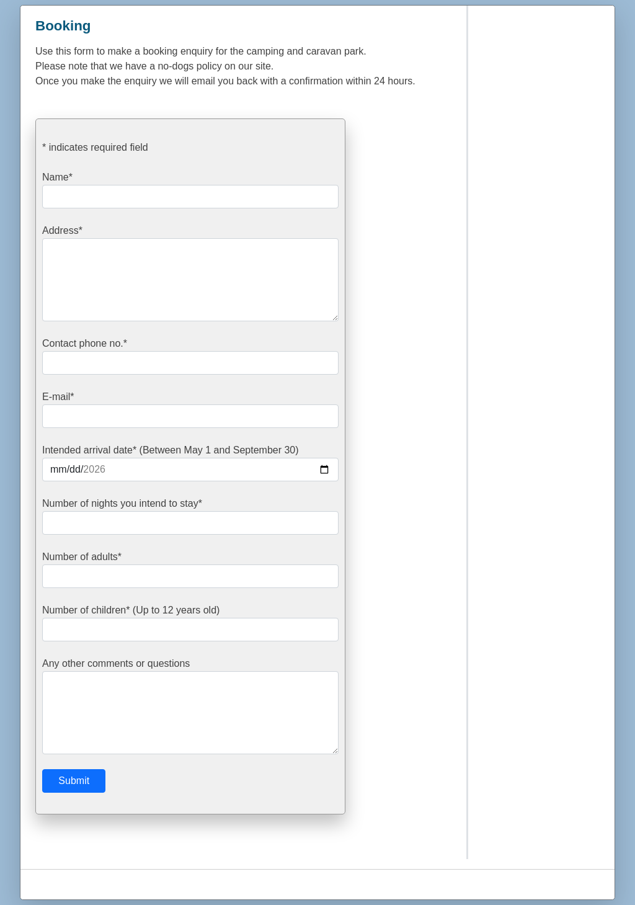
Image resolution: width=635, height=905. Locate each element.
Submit (73, 780)
